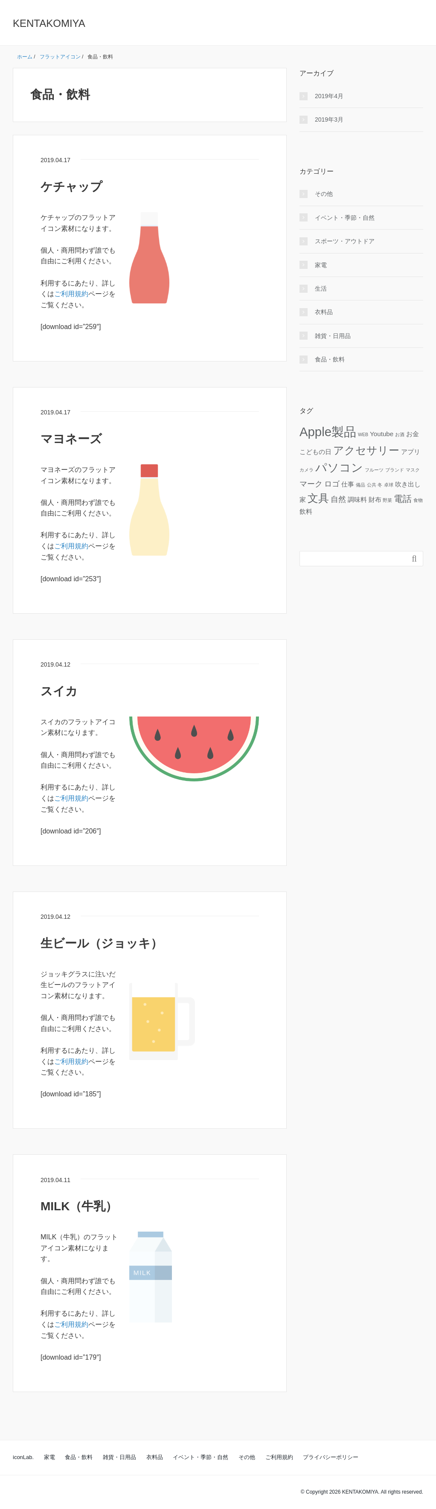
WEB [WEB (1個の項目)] (363, 434)
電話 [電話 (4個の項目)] (403, 499)
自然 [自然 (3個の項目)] (338, 499)
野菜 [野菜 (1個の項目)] (387, 500)
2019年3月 (329, 119)
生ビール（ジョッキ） (102, 943)
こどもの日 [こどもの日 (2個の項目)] (315, 451)
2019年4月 (329, 96)
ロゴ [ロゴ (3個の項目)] (332, 483)
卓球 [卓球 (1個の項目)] (388, 484)
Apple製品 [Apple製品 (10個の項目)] (327, 432)
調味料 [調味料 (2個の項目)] (357, 499)
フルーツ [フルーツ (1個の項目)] (374, 469)
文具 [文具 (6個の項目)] (318, 498)
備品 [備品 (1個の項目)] (360, 484)
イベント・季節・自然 (345, 217)
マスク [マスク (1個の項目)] (413, 469)
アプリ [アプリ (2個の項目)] (410, 451)
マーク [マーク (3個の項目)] (311, 483)
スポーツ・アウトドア (345, 241)
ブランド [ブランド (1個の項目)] (394, 469)
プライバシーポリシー (330, 1457)
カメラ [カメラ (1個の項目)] (306, 469)
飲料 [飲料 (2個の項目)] (305, 511)
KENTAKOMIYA (49, 23)
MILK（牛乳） (79, 1206)
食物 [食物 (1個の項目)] (418, 500)
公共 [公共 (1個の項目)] (371, 484)
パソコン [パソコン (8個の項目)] (339, 467)
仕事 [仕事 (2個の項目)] (347, 484)
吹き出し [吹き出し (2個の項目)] (408, 484)
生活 (321, 288)
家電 (321, 265)
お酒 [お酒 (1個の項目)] (399, 434)
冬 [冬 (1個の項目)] (380, 484)
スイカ (59, 691)
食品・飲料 (330, 359)
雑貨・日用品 (333, 335)
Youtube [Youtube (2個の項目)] (381, 433)
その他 (324, 193)
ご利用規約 (71, 293)
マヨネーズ (71, 439)
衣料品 (324, 312)
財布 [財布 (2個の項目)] (375, 499)
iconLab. (23, 1457)
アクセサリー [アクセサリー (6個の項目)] (366, 450)
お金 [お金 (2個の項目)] (412, 433)
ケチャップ (71, 186)
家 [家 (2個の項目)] (302, 499)
